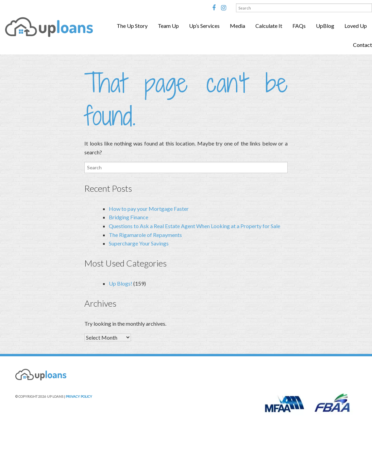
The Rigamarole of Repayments (145, 235)
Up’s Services (204, 25)
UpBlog (325, 25)
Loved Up (355, 25)
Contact (362, 44)
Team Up (168, 25)
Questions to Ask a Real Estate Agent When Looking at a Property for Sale (194, 226)
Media (237, 25)
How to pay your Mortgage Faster (149, 208)
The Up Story (132, 25)
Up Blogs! (120, 283)
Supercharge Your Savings (139, 243)
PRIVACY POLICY (79, 396)
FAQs (299, 25)
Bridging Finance (128, 217)
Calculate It (268, 25)
